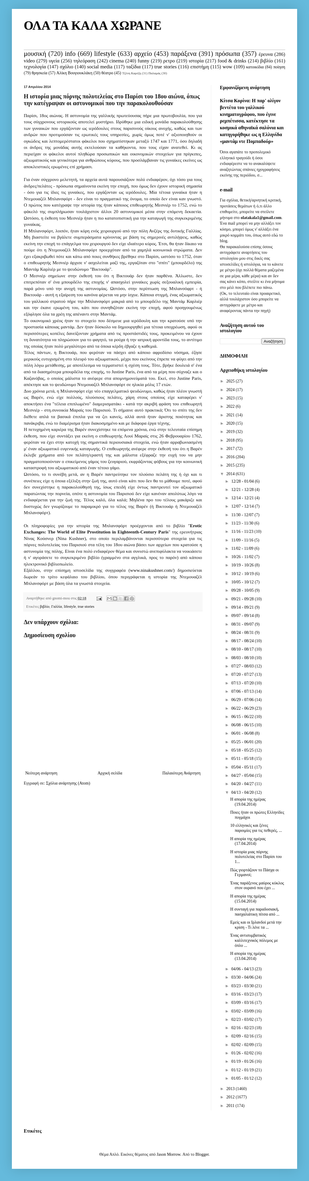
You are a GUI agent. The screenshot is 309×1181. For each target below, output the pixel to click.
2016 (231, 457)
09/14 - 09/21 (243, 607)
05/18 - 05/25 (243, 750)
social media (99, 67)
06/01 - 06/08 (243, 733)
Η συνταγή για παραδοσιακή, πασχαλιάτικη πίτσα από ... (254, 912)
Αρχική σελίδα (109, 773)
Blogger (202, 1154)
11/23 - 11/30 (242, 523)
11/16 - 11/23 (242, 531)
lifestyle (105, 53)
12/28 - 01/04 (243, 481)
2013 (231, 1088)
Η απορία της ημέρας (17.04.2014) (248, 841)
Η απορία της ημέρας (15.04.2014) (248, 898)
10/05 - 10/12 (243, 582)
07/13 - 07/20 (243, 683)
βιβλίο (266, 61)
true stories (165, 67)
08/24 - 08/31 (243, 632)
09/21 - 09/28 (243, 599)
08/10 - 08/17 (243, 649)
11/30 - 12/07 (242, 515)
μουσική (35, 53)
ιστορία (196, 61)
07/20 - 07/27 (243, 674)
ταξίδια (133, 67)
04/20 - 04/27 (243, 784)
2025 (231, 381)
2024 (231, 390)
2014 (231, 474)
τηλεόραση (84, 61)
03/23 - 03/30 (243, 986)
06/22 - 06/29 (243, 708)
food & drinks (232, 61)
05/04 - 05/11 (242, 767)
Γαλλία (56, 606)
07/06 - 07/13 (243, 691)
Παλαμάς (154, 73)
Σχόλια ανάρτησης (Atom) (68, 783)
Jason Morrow (168, 1154)
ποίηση (279, 67)
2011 (231, 1105)
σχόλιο (66, 67)
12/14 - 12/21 (243, 498)
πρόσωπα (227, 53)
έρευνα (266, 54)
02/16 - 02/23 (243, 1028)
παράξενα (183, 53)
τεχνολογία (35, 67)
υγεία (54, 61)
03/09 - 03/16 (243, 1002)
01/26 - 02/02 (243, 1053)
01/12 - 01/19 (243, 1070)
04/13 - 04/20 (243, 792)
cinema (116, 61)
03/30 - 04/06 (243, 977)
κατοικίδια (255, 67)
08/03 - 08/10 (243, 658)
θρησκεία (40, 73)
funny (143, 61)
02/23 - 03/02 (243, 1019)
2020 (231, 423)
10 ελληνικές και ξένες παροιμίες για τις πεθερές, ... (256, 828)
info (70, 53)
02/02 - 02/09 (243, 1045)
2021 (231, 415)
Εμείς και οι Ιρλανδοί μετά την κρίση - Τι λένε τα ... (256, 925)
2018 (231, 440)
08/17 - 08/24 (243, 641)
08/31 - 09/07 (243, 624)
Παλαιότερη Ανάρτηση (182, 773)
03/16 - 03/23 (243, 994)
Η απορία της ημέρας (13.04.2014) (248, 956)
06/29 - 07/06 (243, 699)
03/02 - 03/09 (243, 1011)
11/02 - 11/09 (242, 548)
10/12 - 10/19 (243, 573)
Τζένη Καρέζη (131, 73)
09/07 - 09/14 (243, 615)
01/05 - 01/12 (243, 1078)
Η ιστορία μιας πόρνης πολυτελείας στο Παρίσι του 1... (256, 857)
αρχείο (143, 53)
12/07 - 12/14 (243, 506)
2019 (231, 431)
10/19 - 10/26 (243, 565)
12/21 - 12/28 (243, 489)
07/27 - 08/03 (243, 666)
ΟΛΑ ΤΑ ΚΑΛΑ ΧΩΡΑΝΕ (93, 25)
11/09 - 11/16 (242, 540)
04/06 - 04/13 (243, 969)
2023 (231, 398)
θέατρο (107, 73)
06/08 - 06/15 (243, 725)
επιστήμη (199, 67)
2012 (231, 1097)
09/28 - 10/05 (243, 590)
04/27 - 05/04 (243, 775)
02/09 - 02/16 (243, 1036)
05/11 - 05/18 (242, 758)
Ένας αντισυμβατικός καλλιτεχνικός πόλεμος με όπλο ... (254, 940)
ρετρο (169, 61)
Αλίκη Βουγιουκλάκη (74, 73)
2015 (231, 465)
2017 (231, 448)
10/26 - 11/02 (242, 557)
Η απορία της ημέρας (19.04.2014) (248, 802)
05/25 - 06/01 (243, 742)
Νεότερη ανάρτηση (41, 773)
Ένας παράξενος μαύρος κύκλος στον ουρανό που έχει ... (257, 885)
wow (227, 67)
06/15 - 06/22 (243, 716)
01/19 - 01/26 (243, 1061)
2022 (231, 406)
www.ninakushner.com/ (151, 570)
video (29, 61)
